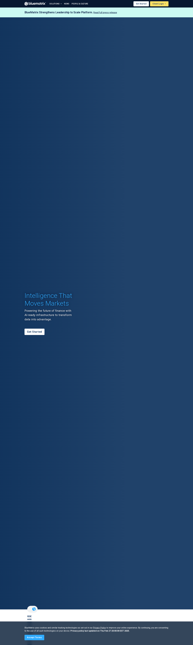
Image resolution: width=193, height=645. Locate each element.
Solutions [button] (54, 4)
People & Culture (80, 4)
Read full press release (105, 12)
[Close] (34, 637)
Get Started (141, 4)
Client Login (158, 4)
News (66, 4)
